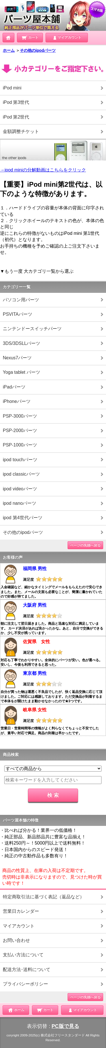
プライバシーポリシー (25, 984)
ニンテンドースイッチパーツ (32, 328)
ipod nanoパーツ (19, 503)
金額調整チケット (21, 131)
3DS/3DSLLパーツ (21, 343)
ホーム (9, 50)
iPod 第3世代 (16, 102)
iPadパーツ (14, 387)
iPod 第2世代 (16, 117)
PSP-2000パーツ (20, 430)
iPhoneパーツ (17, 401)
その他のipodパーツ (38, 50)
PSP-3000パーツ (20, 416)
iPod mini (12, 87)
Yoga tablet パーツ (21, 372)
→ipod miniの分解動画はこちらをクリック (43, 169)
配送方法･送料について (26, 969)
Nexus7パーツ (17, 357)
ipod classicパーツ (21, 474)
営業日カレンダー (21, 911)
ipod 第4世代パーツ (22, 517)
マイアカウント (66, 37)
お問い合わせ (16, 940)
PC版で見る (65, 1026)
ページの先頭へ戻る (85, 545)
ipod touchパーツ (20, 459)
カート (29, 37)
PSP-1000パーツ (20, 445)
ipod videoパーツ (20, 488)
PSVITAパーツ (17, 314)
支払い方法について (23, 954)
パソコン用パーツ (21, 299)
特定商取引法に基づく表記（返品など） (43, 896)
